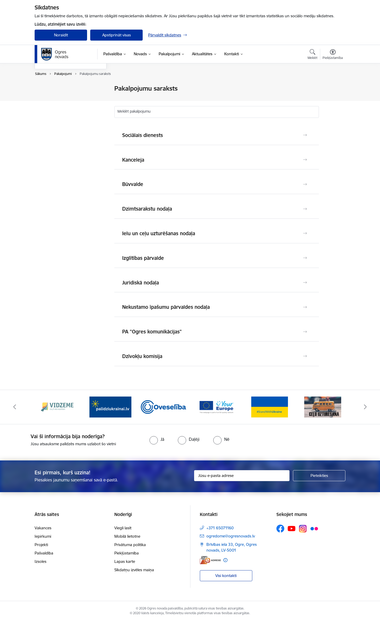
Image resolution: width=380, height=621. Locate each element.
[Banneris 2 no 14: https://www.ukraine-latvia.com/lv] (110, 406)
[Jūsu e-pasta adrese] (242, 475)
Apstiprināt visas (116, 34)
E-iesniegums (52, 116)
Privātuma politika (130, 544)
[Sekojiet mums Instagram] (303, 528)
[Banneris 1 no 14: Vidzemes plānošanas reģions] (57, 406)
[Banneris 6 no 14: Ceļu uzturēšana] (322, 406)
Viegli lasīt (122, 527)
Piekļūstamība (126, 553)
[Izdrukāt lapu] (332, 86)
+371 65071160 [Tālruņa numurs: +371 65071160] (220, 527)
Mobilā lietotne (127, 536)
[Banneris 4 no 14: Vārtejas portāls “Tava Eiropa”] (216, 406)
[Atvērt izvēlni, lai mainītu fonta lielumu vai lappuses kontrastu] (332, 55)
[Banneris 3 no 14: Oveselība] (163, 406)
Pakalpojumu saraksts (59, 88)
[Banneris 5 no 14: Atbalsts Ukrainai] (269, 406)
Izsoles (40, 561)
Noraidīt (61, 34)
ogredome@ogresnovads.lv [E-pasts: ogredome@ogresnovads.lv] (230, 536)
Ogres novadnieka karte (61, 107)
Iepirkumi (43, 536)
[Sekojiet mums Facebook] (280, 528)
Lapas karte (124, 561)
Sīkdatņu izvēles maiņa (134, 569)
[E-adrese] (210, 560)
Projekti (41, 544)
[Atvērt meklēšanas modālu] (312, 55)
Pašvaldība (44, 553)
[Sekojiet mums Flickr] (314, 528)
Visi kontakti (226, 575)
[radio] (156, 439)
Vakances (43, 527)
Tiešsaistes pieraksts (58, 97)
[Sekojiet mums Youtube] (292, 528)
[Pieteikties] (319, 475)
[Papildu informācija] (225, 560)
